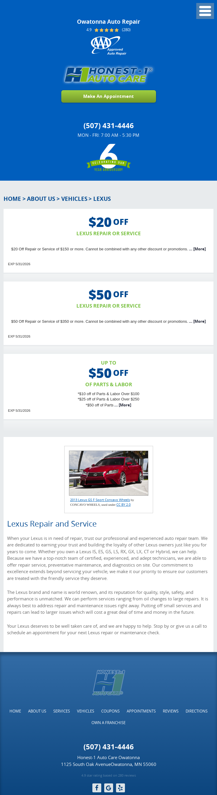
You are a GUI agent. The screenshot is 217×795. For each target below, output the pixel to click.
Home (12, 199)
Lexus (102, 199)
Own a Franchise (108, 722)
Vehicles (74, 199)
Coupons (110, 711)
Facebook (96, 787)
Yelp (120, 787)
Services (61, 711)
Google (108, 787)
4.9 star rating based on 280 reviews (108, 775)
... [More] (197, 249)
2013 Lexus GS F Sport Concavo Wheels (100, 499)
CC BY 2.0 (123, 504)
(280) (126, 30)
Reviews (171, 711)
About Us (41, 199)
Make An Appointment (108, 96)
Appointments (141, 711)
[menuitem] (15, 711)
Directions (197, 711)
